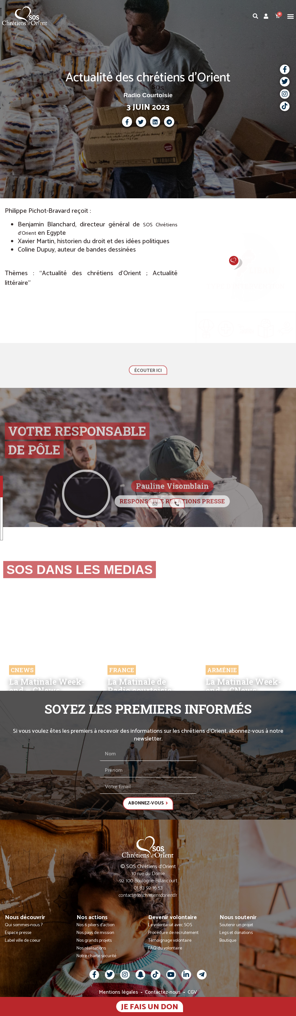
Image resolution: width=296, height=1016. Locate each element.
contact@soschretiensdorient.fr (148, 895)
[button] (290, 16)
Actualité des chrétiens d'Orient (148, 77)
